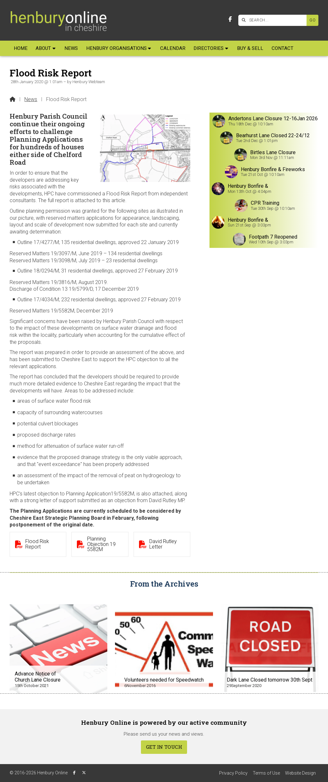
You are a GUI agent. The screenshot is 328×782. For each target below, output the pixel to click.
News (30, 99)
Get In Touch (164, 747)
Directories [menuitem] (208, 48)
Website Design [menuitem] (300, 773)
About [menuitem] (43, 48)
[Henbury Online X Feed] (84, 772)
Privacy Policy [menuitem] (233, 773)
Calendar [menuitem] (172, 48)
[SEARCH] (274, 20)
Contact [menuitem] (282, 48)
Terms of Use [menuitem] (266, 773)
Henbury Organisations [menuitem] (116, 48)
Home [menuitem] (21, 48)
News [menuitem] (71, 48)
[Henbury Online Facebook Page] (230, 19)
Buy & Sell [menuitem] (250, 48)
